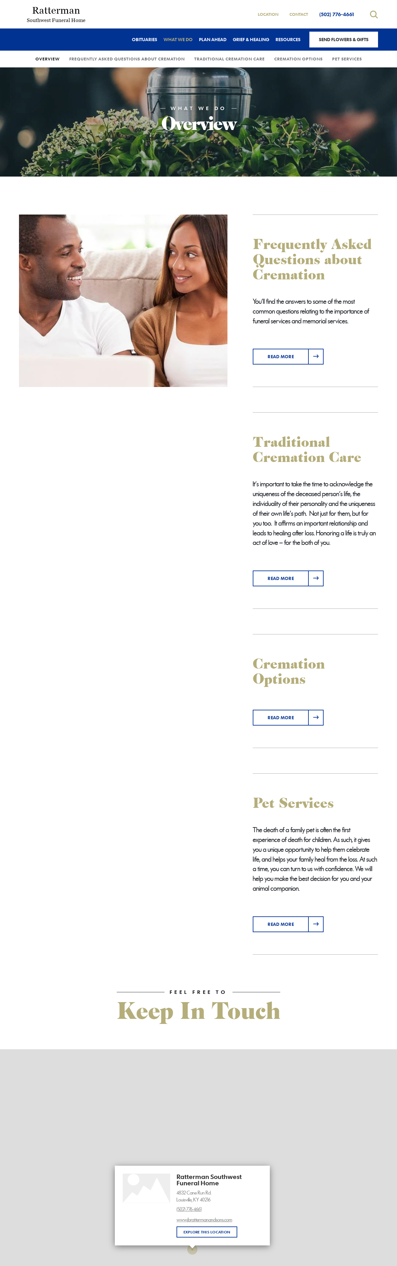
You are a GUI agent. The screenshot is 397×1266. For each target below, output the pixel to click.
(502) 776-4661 (336, 14)
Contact (298, 14)
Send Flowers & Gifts (344, 39)
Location (268, 14)
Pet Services (347, 59)
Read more (296, 354)
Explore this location (206, 1231)
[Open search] (374, 14)
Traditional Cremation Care (229, 59)
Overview (47, 59)
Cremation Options (298, 59)
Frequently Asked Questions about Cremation (127, 59)
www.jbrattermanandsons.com (204, 1220)
